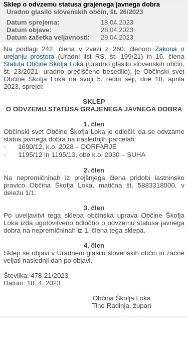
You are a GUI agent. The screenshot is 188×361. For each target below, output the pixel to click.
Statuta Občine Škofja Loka (44, 64)
